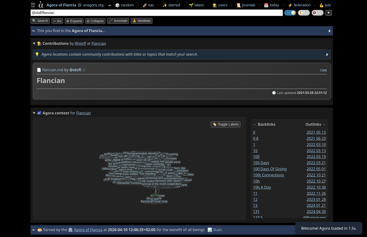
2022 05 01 (316, 168)
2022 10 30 (316, 187)
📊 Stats (214, 229)
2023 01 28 (316, 199)
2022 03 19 (316, 156)
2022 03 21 (316, 162)
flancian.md (52, 69)
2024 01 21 (316, 205)
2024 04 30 (316, 211)
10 (255, 150)
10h (256, 181)
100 (256, 156)
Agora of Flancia (88, 229)
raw (323, 70)
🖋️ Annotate (118, 21)
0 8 (255, 138)
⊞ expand (74, 21)
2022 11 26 (316, 193)
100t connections (268, 175)
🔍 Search (40, 21)
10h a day (262, 187)
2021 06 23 (316, 138)
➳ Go (57, 21)
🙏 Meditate (141, 21)
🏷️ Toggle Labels (225, 124)
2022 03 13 (316, 150)
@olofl (80, 43)
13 (255, 205)
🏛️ (70, 229)
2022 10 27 (316, 181)
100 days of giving (270, 168)
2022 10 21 (316, 175)
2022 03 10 (316, 144)
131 (256, 211)
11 (255, 193)
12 (255, 199)
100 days (261, 162)
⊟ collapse (95, 21)
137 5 (258, 217)
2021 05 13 (316, 132)
